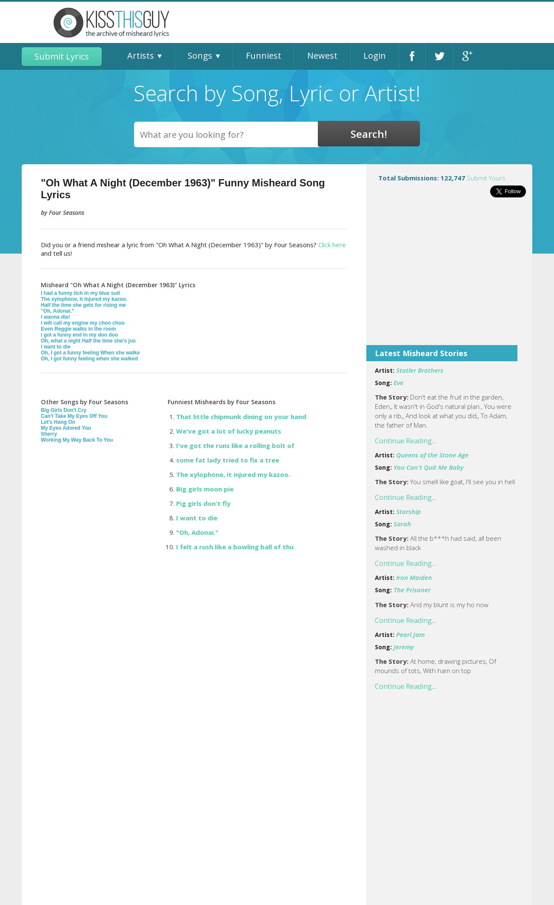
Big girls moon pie (205, 489)
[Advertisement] (449, 277)
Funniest (263, 55)
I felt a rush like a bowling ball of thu (235, 546)
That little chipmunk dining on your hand (241, 416)
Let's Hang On (58, 422)
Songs (200, 55)
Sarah (402, 524)
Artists (140, 55)
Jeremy (404, 646)
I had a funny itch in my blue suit (80, 293)
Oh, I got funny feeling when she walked (89, 359)
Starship (408, 511)
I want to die (55, 347)
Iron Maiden (414, 577)
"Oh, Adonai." (57, 311)
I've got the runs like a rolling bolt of (235, 445)
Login (374, 55)
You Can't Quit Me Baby (428, 467)
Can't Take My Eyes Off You (74, 416)
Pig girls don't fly (203, 503)
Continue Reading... (405, 440)
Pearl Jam (410, 634)
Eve (398, 382)
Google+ (466, 56)
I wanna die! (55, 317)
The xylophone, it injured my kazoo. (84, 299)
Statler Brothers (419, 370)
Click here (332, 244)
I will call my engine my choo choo (83, 323)
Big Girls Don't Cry (63, 410)
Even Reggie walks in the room (78, 329)
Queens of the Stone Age (432, 455)
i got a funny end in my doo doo (79, 335)
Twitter (439, 56)
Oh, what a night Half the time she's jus (88, 341)
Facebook (412, 56)
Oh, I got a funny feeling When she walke (90, 353)
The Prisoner (412, 589)
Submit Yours (486, 178)
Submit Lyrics (61, 56)
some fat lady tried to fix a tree (227, 460)
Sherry (49, 434)
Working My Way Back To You (77, 440)
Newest (322, 55)
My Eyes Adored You (66, 428)
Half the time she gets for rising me (83, 305)
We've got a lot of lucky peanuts (228, 431)
